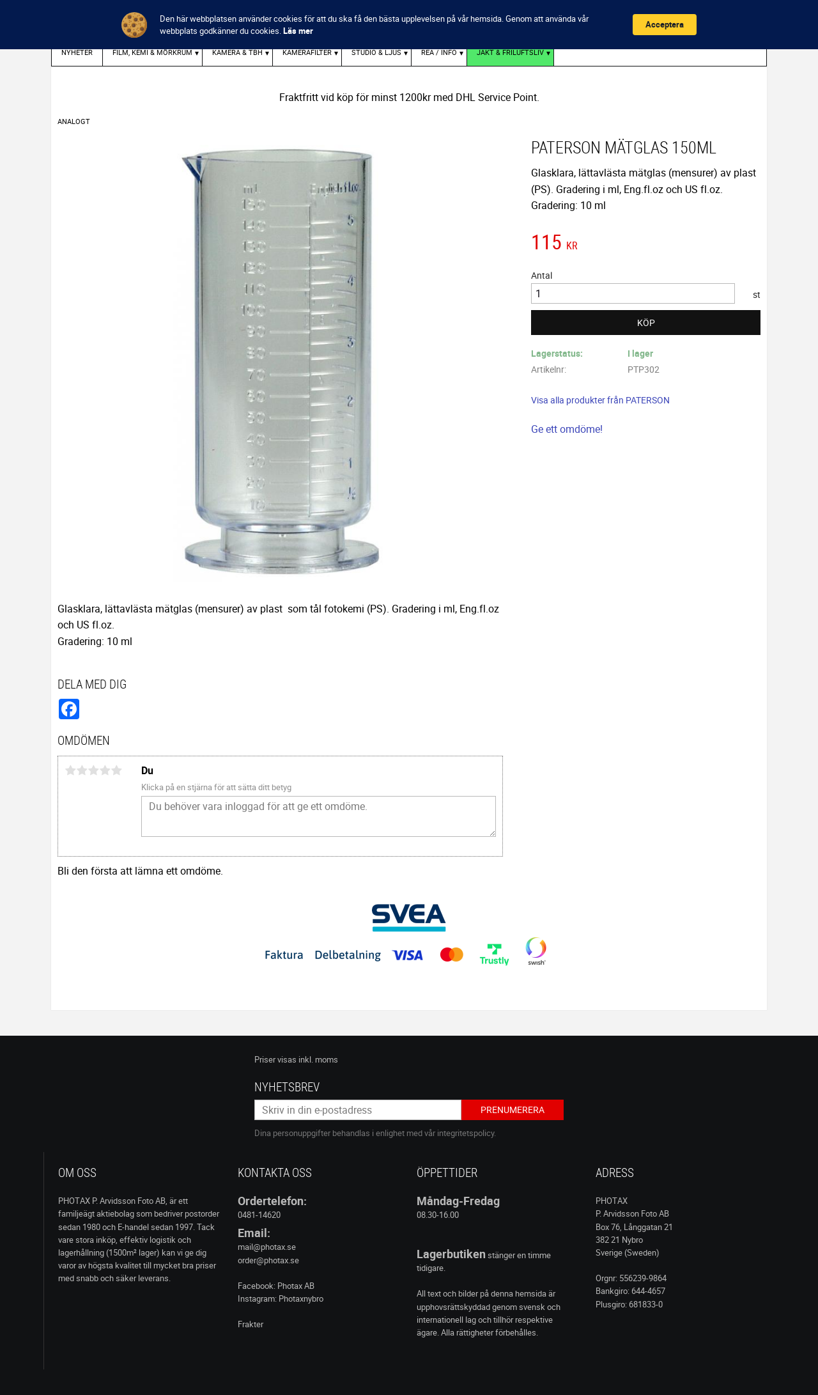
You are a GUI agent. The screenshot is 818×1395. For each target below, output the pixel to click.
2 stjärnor (82, 770)
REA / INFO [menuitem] (439, 52)
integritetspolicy (465, 1133)
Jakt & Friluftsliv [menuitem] (510, 52)
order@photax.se (268, 1260)
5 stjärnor (116, 770)
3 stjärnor (93, 770)
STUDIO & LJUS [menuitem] (376, 52)
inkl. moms (318, 1059)
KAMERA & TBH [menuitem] (237, 52)
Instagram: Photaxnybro (280, 1298)
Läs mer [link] (298, 30)
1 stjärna (70, 770)
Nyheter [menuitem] (77, 52)
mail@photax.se (267, 1246)
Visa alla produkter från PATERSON (600, 400)
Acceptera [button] (664, 24)
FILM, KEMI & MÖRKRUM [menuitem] (152, 52)
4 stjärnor (105, 770)
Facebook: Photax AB (276, 1285)
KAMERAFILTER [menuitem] (307, 52)
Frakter (250, 1324)
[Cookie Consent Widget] (409, 24)
